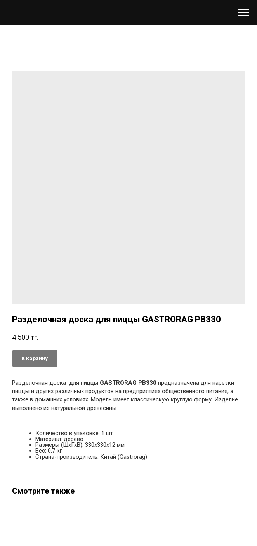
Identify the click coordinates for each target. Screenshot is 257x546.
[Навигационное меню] (243, 12)
